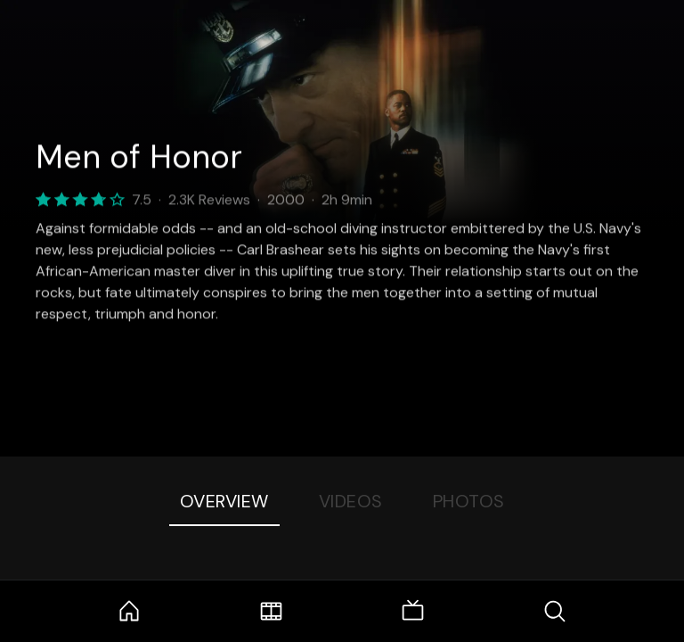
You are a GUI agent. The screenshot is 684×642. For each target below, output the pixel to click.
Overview (224, 501)
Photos (469, 501)
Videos (351, 501)
